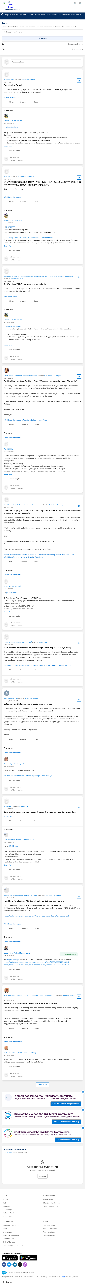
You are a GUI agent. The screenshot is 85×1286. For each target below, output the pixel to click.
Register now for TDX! (13, 14)
